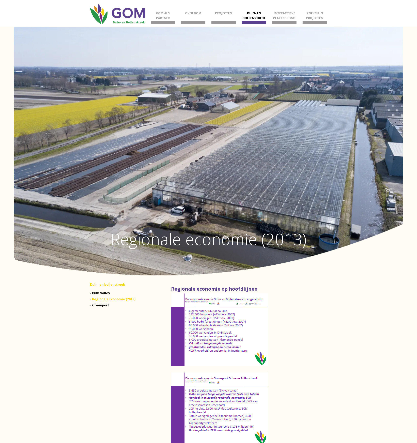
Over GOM (193, 13)
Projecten (223, 13)
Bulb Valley (101, 293)
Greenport (100, 305)
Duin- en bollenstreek (107, 284)
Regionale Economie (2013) (113, 299)
